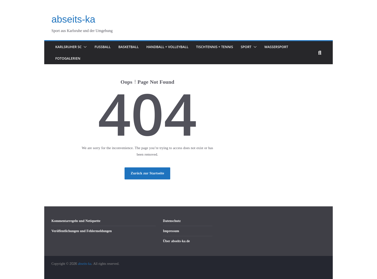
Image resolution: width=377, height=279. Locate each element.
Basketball (128, 46)
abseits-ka (73, 19)
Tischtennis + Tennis (214, 46)
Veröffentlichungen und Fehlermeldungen (81, 231)
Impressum (171, 231)
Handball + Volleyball (167, 46)
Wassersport (276, 46)
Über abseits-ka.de (176, 241)
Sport (246, 46)
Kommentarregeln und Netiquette (76, 221)
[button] (84, 47)
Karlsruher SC (68, 46)
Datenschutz (172, 221)
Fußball (102, 46)
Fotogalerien (67, 58)
